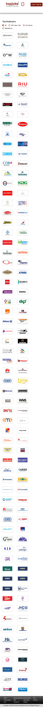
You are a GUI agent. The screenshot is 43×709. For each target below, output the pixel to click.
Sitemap (25, 702)
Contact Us (16, 702)
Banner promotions (18, 698)
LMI (5, 702)
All (4, 25)
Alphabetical (7, 28)
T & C (34, 698)
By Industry (27, 25)
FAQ (15, 700)
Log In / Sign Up (36, 4)
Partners (35, 700)
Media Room (26, 700)
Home (5, 698)
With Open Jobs (15, 25)
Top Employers (27, 698)
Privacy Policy (7, 700)
